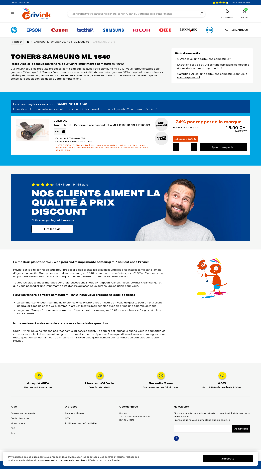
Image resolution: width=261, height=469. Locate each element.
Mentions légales (74, 413)
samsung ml (83, 42)
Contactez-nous (20, 2)
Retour (18, 41)
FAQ (13, 428)
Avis (13, 433)
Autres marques (236, 29)
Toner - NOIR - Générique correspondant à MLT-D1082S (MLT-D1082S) (102, 125)
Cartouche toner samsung (53, 42)
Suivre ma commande (23, 413)
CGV (67, 418)
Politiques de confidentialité (81, 423)
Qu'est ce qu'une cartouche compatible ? (204, 58)
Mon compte (18, 423)
